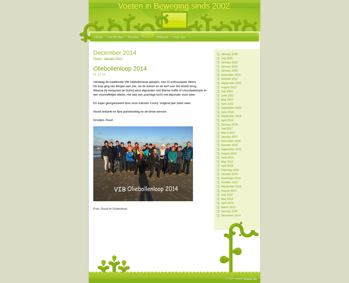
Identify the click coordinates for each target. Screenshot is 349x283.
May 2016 (227, 161)
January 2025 (229, 62)
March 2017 (228, 132)
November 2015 (231, 178)
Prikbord (162, 37)
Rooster (133, 37)
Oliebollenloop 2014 (120, 68)
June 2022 (227, 95)
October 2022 (229, 78)
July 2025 (227, 58)
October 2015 (229, 182)
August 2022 (228, 87)
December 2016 (231, 141)
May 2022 (227, 99)
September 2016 (231, 149)
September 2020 (231, 107)
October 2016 (229, 145)
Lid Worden (115, 37)
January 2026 (229, 54)
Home (99, 37)
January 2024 (229, 66)
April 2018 (227, 120)
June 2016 (227, 157)
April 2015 (227, 203)
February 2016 (230, 170)
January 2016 (229, 174)
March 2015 (228, 207)
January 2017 (229, 136)
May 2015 (227, 199)
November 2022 (231, 74)
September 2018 (231, 116)
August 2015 (228, 190)
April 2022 (227, 103)
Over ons (179, 37)
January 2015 (229, 211)
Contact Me (250, 278)
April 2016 (227, 165)
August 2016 (228, 153)
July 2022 (227, 91)
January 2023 (229, 70)
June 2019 (227, 112)
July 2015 (227, 194)
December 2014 (231, 215)
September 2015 (231, 186)
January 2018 (229, 124)
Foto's (148, 37)
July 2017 (227, 128)
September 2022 (231, 83)
